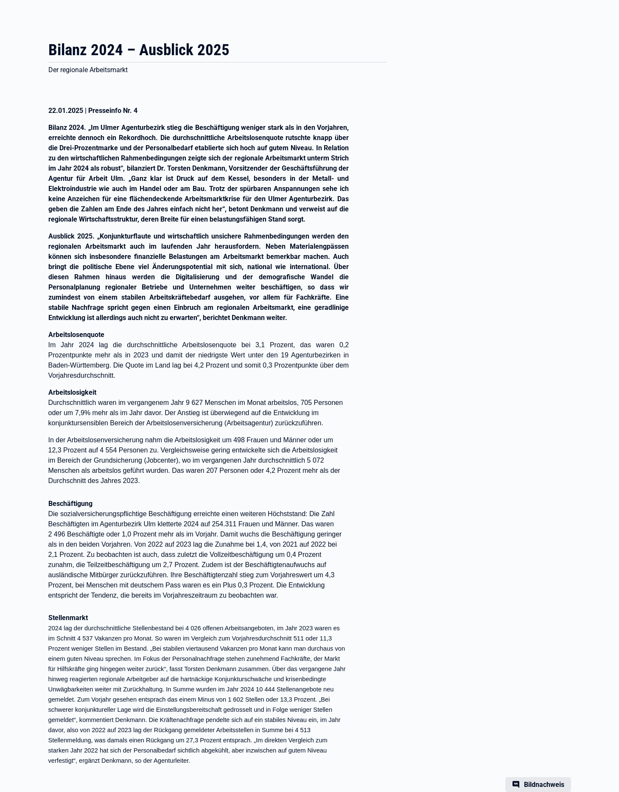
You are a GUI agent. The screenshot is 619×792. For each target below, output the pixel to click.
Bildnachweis (544, 785)
